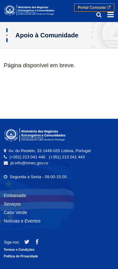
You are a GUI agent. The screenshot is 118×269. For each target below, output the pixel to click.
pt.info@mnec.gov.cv (29, 163)
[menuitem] (59, 196)
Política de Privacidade (21, 256)
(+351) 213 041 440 (27, 157)
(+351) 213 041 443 (67, 157)
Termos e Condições (19, 249)
